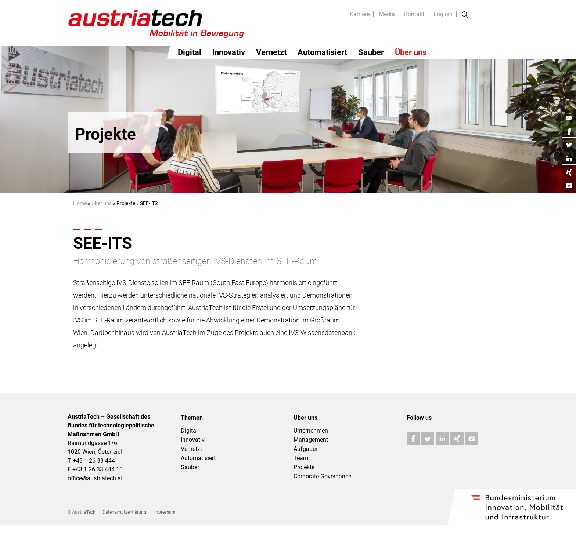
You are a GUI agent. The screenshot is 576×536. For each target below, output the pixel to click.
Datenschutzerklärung (124, 512)
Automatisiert (322, 52)
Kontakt (414, 14)
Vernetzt (271, 52)
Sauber (371, 52)
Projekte (304, 467)
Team (301, 458)
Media (387, 14)
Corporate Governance (322, 476)
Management (311, 439)
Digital (189, 52)
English (443, 14)
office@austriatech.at (95, 478)
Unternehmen (311, 430)
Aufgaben (306, 448)
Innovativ (228, 52)
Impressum (164, 512)
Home (80, 203)
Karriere (360, 14)
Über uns (410, 52)
